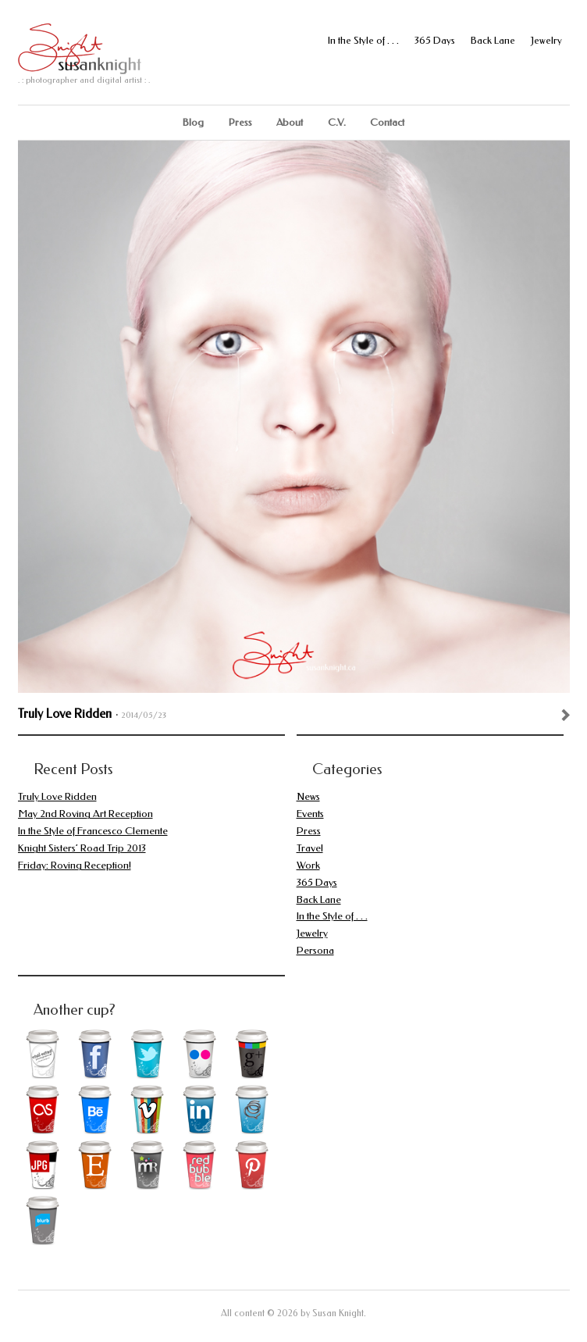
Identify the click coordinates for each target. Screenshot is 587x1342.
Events (310, 813)
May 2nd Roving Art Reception (85, 813)
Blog (193, 122)
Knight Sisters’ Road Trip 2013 (82, 848)
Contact (387, 122)
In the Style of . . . (363, 40)
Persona (315, 950)
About (289, 122)
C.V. (337, 122)
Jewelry (546, 40)
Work (308, 865)
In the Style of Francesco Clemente (93, 831)
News (308, 796)
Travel (310, 848)
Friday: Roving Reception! (74, 865)
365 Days (434, 40)
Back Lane (493, 40)
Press (240, 122)
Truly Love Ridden (65, 713)
